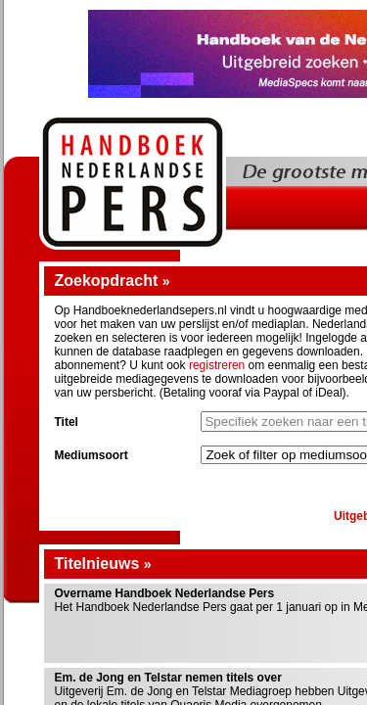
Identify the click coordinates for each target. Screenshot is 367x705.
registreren (217, 365)
